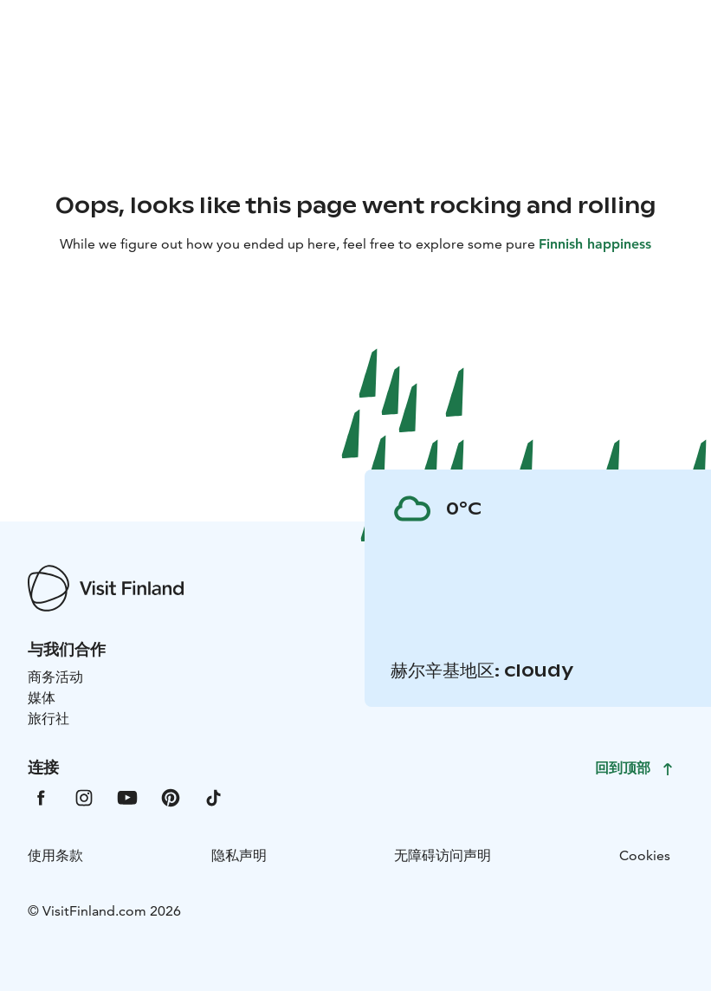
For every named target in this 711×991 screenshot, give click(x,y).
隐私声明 (239, 855)
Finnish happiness (595, 244)
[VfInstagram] (84, 796)
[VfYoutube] (127, 796)
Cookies (644, 855)
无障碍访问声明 (442, 855)
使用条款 (55, 855)
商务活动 (55, 677)
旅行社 (48, 718)
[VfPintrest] (171, 796)
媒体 (41, 698)
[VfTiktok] (214, 796)
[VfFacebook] (41, 796)
